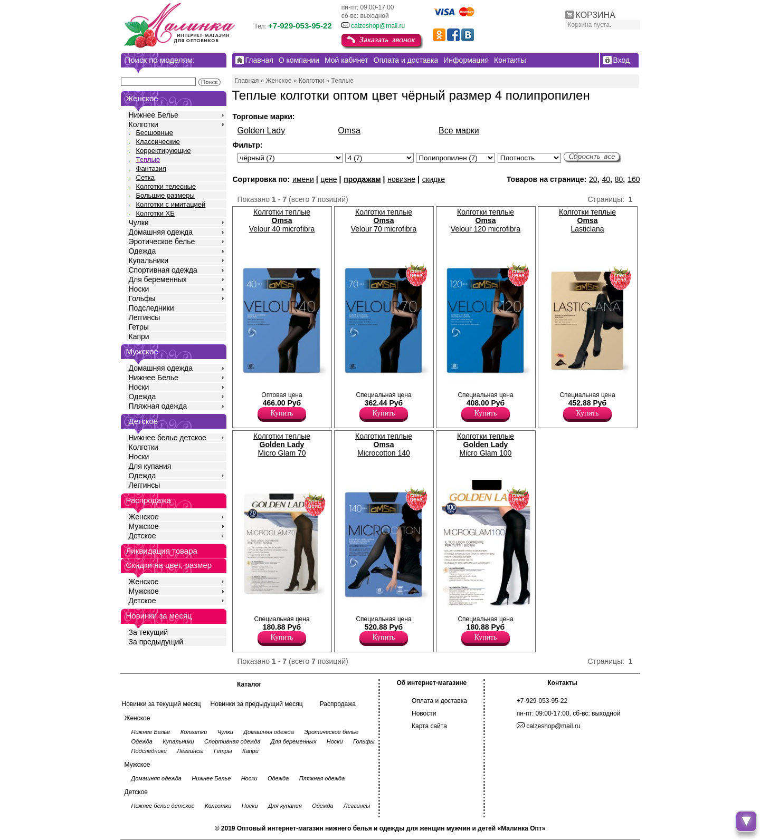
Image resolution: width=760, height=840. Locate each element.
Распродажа (338, 704)
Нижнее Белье (153, 115)
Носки (139, 289)
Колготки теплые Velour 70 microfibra (384, 220)
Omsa (349, 130)
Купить (282, 413)
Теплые (148, 159)
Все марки (459, 130)
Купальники (148, 260)
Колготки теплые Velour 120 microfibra (485, 220)
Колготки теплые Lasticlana (587, 220)
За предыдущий (156, 642)
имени (303, 179)
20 (593, 179)
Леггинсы (144, 317)
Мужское (144, 526)
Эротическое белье (162, 241)
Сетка (145, 177)
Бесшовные (155, 133)
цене (328, 179)
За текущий (148, 632)
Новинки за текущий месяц (161, 704)
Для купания (150, 466)
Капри (139, 336)
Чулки (139, 222)
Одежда (142, 251)
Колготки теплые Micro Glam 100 (485, 444)
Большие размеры (165, 195)
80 (619, 179)
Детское (143, 421)
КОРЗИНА (595, 15)
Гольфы (142, 298)
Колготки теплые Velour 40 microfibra (282, 220)
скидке (433, 179)
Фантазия (151, 168)
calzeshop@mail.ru (378, 26)
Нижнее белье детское (167, 437)
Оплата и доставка (439, 700)
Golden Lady (262, 130)
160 (634, 179)
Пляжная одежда (158, 406)
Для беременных (158, 279)
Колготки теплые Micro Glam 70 (281, 444)
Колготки (143, 124)
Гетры (139, 327)
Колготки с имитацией (171, 204)
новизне (401, 179)
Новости (424, 713)
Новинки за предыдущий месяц (257, 704)
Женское (144, 517)
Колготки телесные (166, 186)
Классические (158, 142)
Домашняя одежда (161, 232)
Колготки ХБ (155, 213)
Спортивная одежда (163, 270)
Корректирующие (163, 151)
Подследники (151, 308)
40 (606, 179)
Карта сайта (429, 726)
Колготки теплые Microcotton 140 (383, 444)
